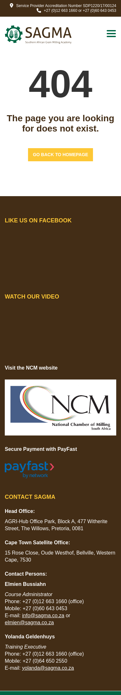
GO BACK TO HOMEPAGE (60, 154)
